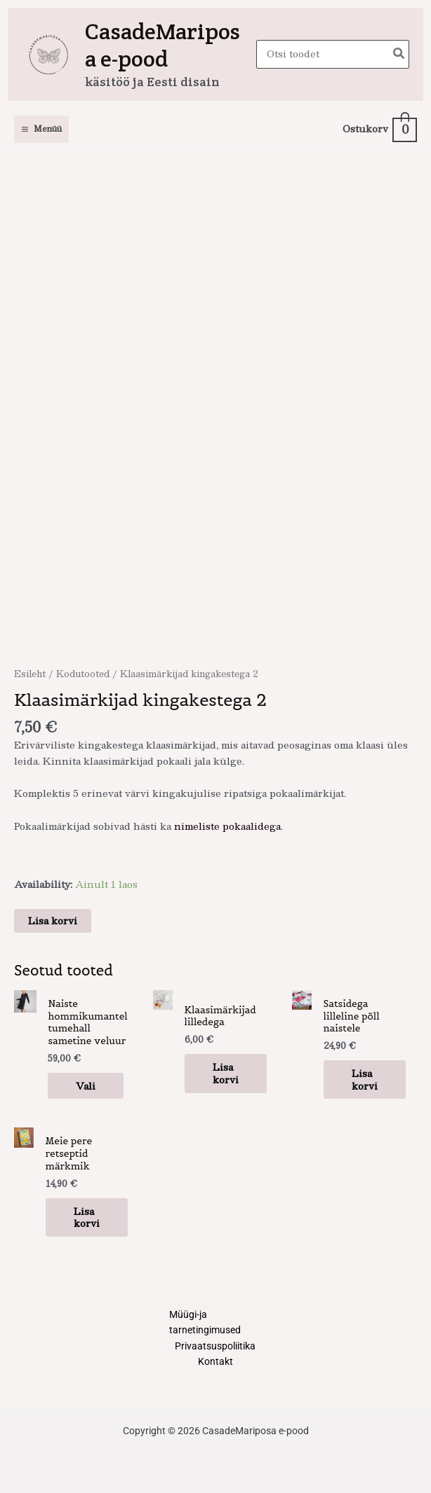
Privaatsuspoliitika (215, 1346)
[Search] (399, 54)
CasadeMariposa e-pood (162, 45)
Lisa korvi (52, 920)
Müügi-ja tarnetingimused (205, 1322)
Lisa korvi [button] (226, 1073)
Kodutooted (83, 673)
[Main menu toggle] (41, 130)
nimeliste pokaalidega (227, 826)
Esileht (30, 673)
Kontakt (215, 1361)
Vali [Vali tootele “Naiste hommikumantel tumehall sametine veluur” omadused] (85, 1086)
